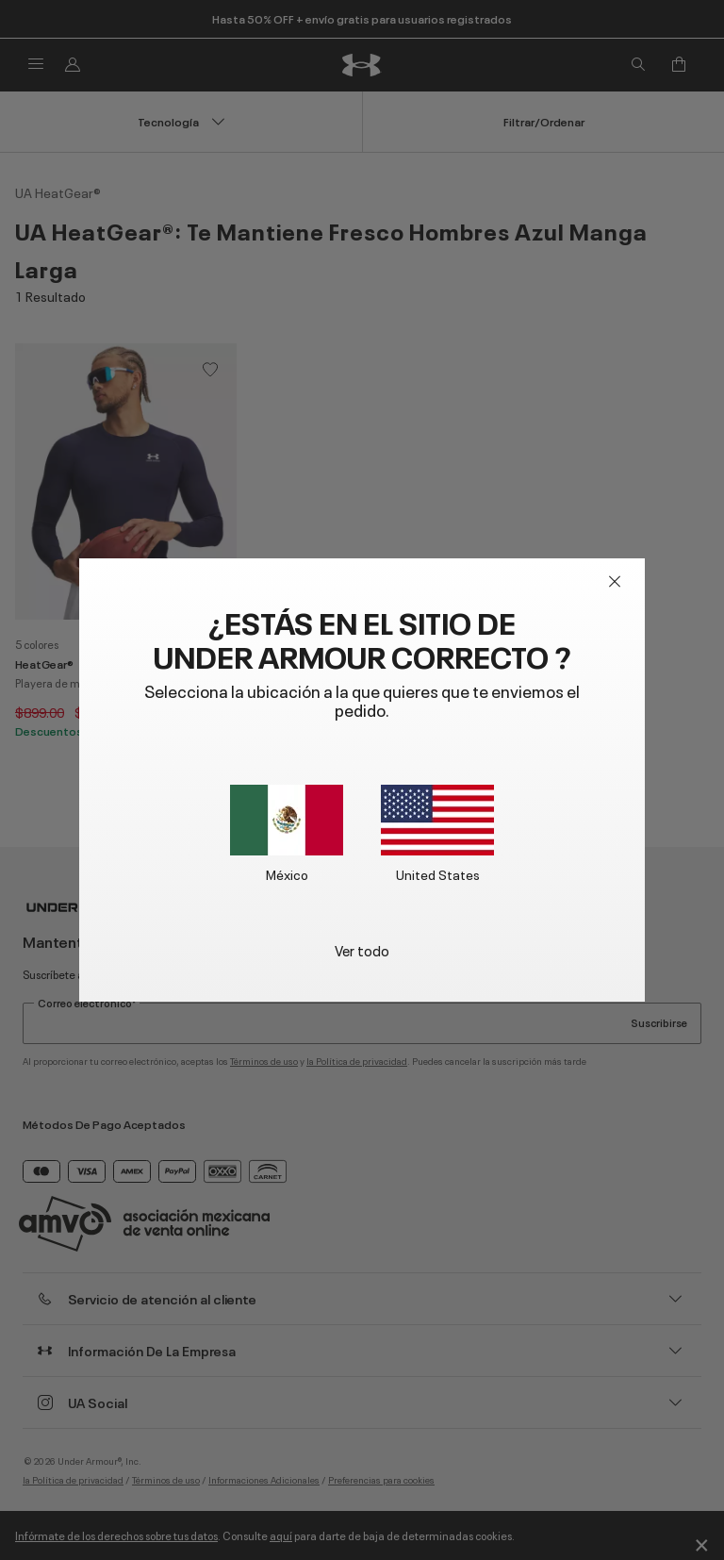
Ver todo (362, 949)
